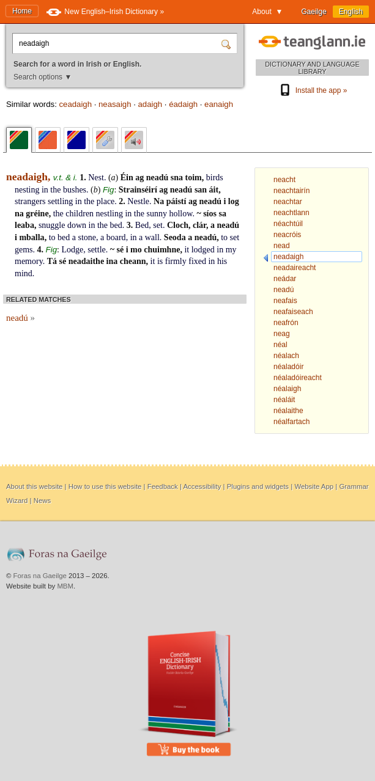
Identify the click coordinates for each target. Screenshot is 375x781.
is (160, 261)
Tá (52, 261)
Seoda (175, 237)
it (186, 249)
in (45, 189)
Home (22, 11)
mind (23, 273)
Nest (96, 177)
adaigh (150, 104)
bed (116, 225)
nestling (109, 213)
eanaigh (218, 104)
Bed (142, 225)
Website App (313, 486)
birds (214, 177)
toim (193, 177)
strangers (30, 201)
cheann (133, 261)
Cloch (177, 225)
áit (214, 189)
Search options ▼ (42, 77)
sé (120, 249)
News (42, 500)
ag (139, 177)
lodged (203, 249)
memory (29, 261)
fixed (197, 261)
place (106, 201)
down (76, 225)
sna (177, 177)
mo (136, 249)
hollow (180, 213)
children (79, 213)
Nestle (138, 201)
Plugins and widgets (258, 486)
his (222, 261)
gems (24, 249)
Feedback (162, 486)
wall (152, 237)
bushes (74, 189)
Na (159, 201)
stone (87, 237)
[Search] (227, 43)
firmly (176, 261)
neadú (157, 177)
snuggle (52, 225)
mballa (31, 237)
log (233, 201)
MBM (65, 586)
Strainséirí (138, 189)
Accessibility (202, 486)
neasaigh (115, 104)
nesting (27, 189)
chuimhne (162, 249)
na (19, 213)
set (158, 225)
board (116, 237)
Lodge (72, 249)
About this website (34, 486)
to (52, 237)
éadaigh (183, 104)
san (201, 189)
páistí (176, 201)
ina (112, 261)
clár (199, 225)
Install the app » (312, 90)
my (231, 249)
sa (222, 213)
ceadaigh (75, 104)
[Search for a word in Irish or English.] (118, 43)
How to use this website (105, 486)
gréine (37, 213)
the (55, 189)
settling (60, 201)
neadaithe (86, 261)
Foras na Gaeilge (40, 575)
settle (96, 249)
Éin (127, 177)
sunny (156, 213)
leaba (24, 225)
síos (210, 213)
